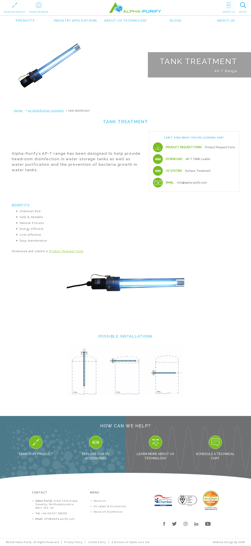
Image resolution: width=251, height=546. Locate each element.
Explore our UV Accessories (95, 448)
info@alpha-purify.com (192, 182)
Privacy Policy (73, 542)
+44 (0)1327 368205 (54, 513)
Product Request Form (220, 147)
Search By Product (36, 446)
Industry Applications (75, 20)
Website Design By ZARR (229, 542)
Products (25, 20)
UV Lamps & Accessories (110, 506)
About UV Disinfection (108, 511)
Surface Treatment (198, 170)
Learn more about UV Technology (155, 448)
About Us (226, 20)
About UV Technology (125, 20)
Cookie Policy (97, 542)
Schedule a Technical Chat (215, 448)
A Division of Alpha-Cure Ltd (130, 542)
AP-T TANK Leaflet (198, 159)
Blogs (176, 20)
